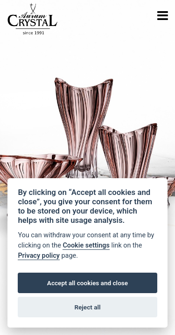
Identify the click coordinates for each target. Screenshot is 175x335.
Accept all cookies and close (87, 283)
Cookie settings (86, 245)
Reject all (87, 307)
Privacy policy (39, 256)
